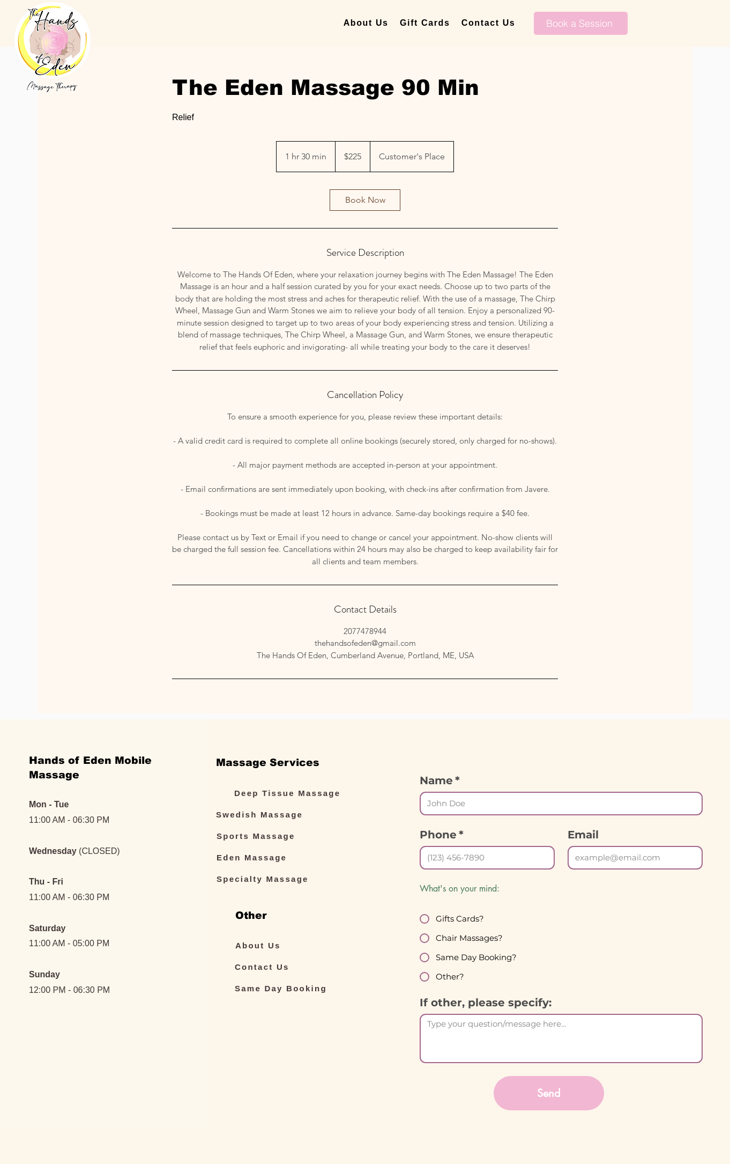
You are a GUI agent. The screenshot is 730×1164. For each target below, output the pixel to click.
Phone (442, 835)
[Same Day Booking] (295, 988)
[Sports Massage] (277, 835)
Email (583, 834)
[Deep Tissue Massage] (294, 793)
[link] (365, 200)
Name (440, 780)
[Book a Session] (581, 23)
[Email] (632, 857)
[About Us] (295, 945)
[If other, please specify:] (561, 1038)
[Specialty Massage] (277, 878)
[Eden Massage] (277, 857)
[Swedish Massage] (276, 814)
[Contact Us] (295, 966)
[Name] (558, 803)
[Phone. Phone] (484, 857)
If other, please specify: (486, 1002)
